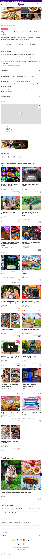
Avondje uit (31, 508)
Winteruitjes (26, 522)
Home (2, 25)
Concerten (4, 522)
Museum (37, 512)
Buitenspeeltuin (16, 519)
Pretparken (24, 512)
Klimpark (11, 512)
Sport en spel (9, 515)
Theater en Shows (17, 522)
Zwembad (17, 512)
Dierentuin (31, 512)
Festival (10, 522)
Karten (3, 519)
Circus (3, 515)
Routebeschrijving (9, 131)
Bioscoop (9, 519)
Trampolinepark (24, 515)
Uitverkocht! (34, 554)
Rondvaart (31, 519)
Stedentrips (24, 519)
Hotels (12, 508)
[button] (36, 4)
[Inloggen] (40, 4)
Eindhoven (4, 34)
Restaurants (13, 25)
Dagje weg (5, 508)
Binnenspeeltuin (33, 515)
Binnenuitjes (4, 512)
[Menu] (1, 5)
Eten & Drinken (7, 25)
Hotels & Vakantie (21, 508)
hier (6, 91)
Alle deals (4, 527)
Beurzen (37, 519)
